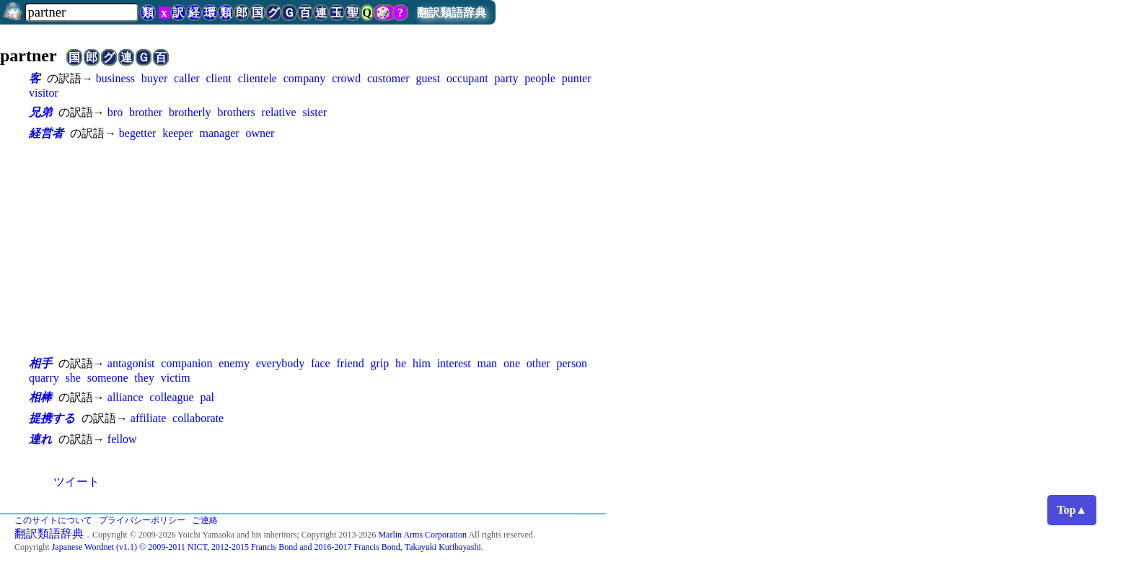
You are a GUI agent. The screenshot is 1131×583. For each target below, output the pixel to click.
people (539, 78)
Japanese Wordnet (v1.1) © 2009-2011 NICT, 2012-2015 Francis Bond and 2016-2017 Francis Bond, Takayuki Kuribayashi (266, 547)
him (422, 363)
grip (379, 363)
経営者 (46, 133)
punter (576, 78)
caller (187, 78)
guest (427, 78)
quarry (44, 378)
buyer (154, 78)
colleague (171, 397)
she (73, 378)
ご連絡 (205, 520)
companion (186, 363)
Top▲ (1072, 510)
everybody (280, 363)
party (507, 78)
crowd (346, 78)
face (320, 363)
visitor (43, 93)
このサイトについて (53, 520)
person (571, 363)
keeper (177, 133)
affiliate (148, 418)
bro (115, 112)
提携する (52, 418)
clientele (257, 78)
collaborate (198, 418)
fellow (122, 439)
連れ (40, 439)
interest (454, 363)
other (538, 363)
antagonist (131, 363)
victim (175, 378)
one (511, 363)
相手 (40, 363)
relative (279, 112)
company (304, 78)
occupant (467, 78)
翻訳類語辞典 (451, 12)
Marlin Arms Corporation (422, 535)
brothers (236, 112)
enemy (234, 363)
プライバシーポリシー (142, 520)
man (488, 363)
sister (314, 112)
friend (350, 363)
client (219, 78)
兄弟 (40, 112)
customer (388, 78)
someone (107, 378)
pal (207, 397)
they (144, 378)
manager (219, 133)
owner (259, 133)
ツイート (76, 481)
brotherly (190, 112)
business (115, 78)
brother (145, 112)
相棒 (40, 397)
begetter (138, 133)
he (400, 363)
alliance (125, 397)
